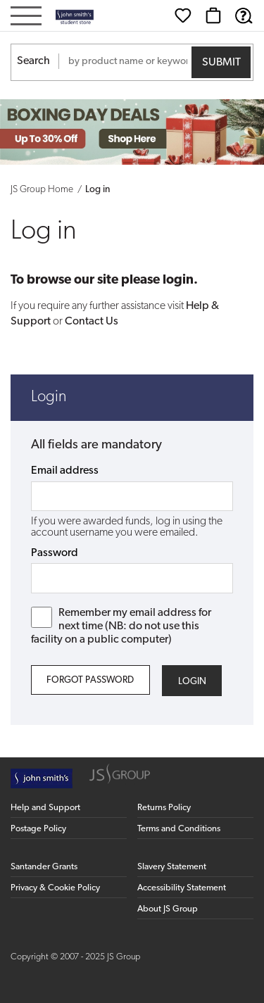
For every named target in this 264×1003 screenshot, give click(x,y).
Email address (65, 471)
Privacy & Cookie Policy (55, 887)
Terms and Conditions (178, 828)
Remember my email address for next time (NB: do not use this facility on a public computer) (121, 626)
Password (54, 553)
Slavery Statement (171, 866)
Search (33, 61)
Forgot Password (90, 680)
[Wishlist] (183, 15)
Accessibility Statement (181, 887)
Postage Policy (38, 828)
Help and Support (45, 807)
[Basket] (213, 15)
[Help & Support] (243, 15)
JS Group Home (42, 189)
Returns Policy (164, 807)
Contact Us (91, 321)
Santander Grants (44, 866)
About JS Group (167, 909)
